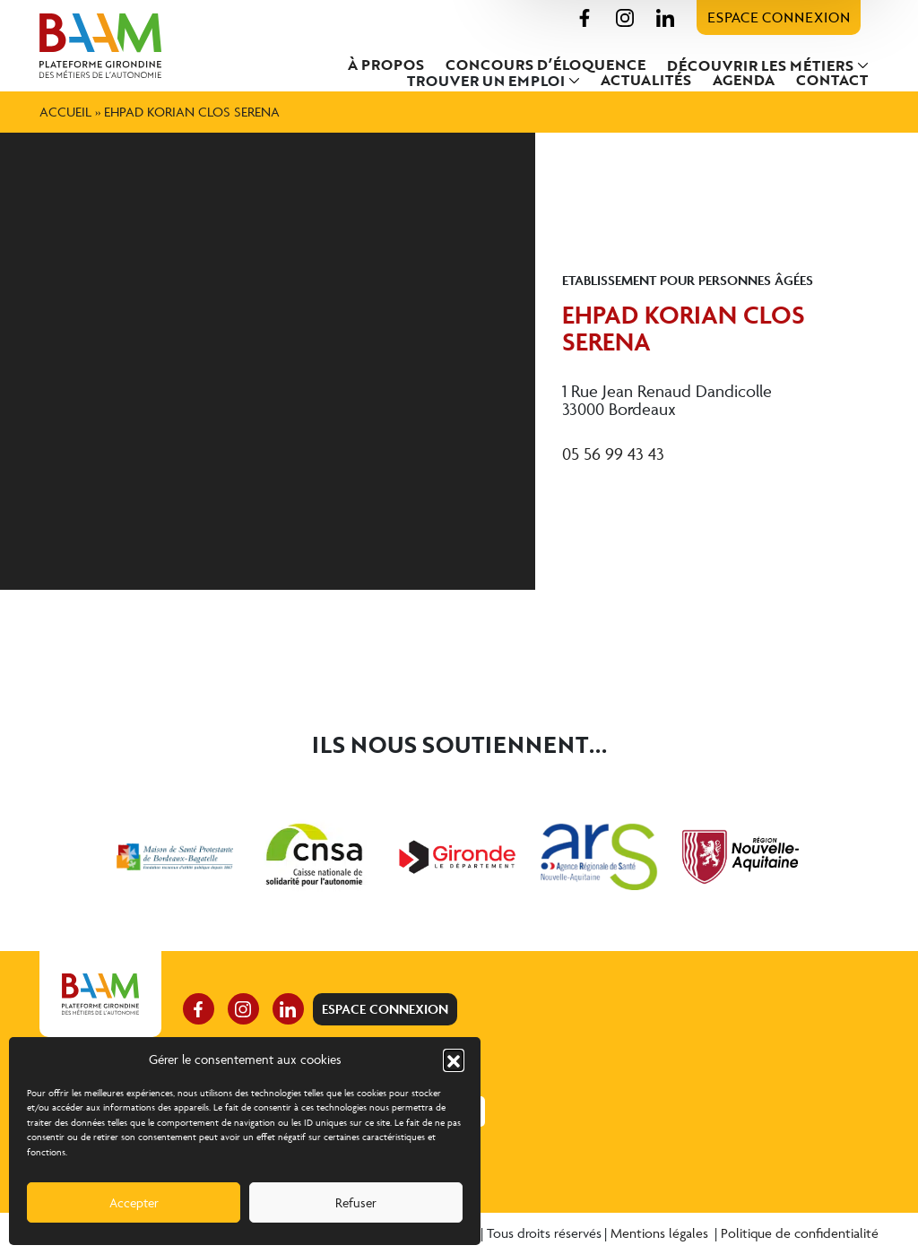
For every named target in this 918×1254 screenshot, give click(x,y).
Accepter (134, 1202)
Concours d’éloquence (545, 64)
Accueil (65, 111)
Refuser (356, 1202)
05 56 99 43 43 (613, 454)
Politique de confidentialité (800, 1232)
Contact (832, 80)
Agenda (744, 80)
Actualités (646, 80)
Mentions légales (661, 1232)
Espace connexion (778, 17)
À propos (386, 64)
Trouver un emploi (486, 81)
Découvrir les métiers (760, 65)
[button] (454, 1059)
